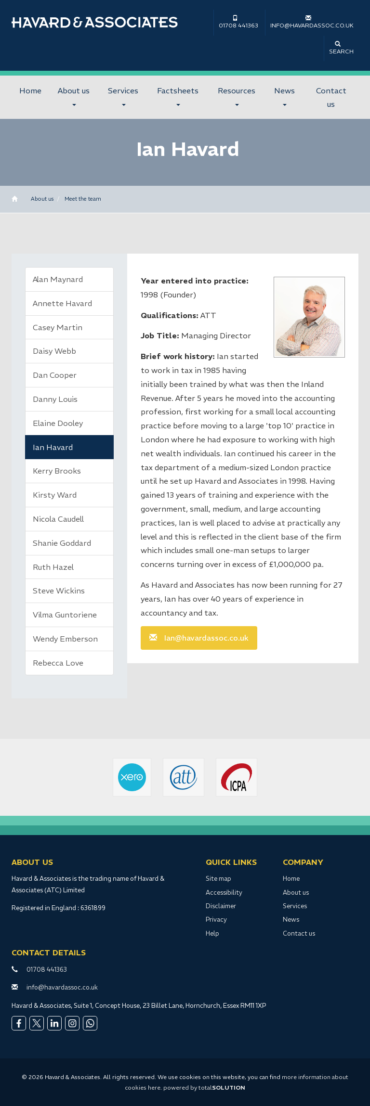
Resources (236, 96)
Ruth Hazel (53, 567)
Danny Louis (55, 399)
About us (74, 96)
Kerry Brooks (57, 471)
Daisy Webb (54, 351)
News (284, 96)
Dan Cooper (55, 375)
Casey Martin (57, 327)
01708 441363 (238, 22)
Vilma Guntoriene (65, 614)
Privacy (216, 919)
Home (30, 90)
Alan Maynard (58, 279)
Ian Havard (53, 447)
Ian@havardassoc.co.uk (206, 638)
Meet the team (83, 198)
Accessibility (224, 892)
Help (212, 933)
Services (123, 96)
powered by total (204, 1087)
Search (341, 48)
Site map (218, 879)
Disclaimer (221, 906)
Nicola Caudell (58, 519)
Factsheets (177, 96)
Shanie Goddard (62, 543)
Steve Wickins (59, 590)
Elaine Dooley (58, 423)
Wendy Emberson (65, 638)
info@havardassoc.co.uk (312, 22)
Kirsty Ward (55, 495)
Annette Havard (62, 303)
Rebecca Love (58, 663)
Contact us (331, 97)
